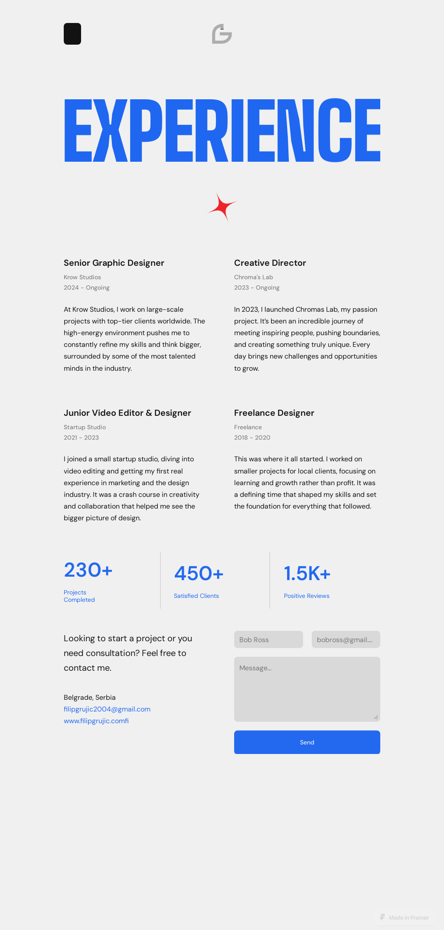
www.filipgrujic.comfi (96, 760)
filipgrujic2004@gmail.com (107, 749)
